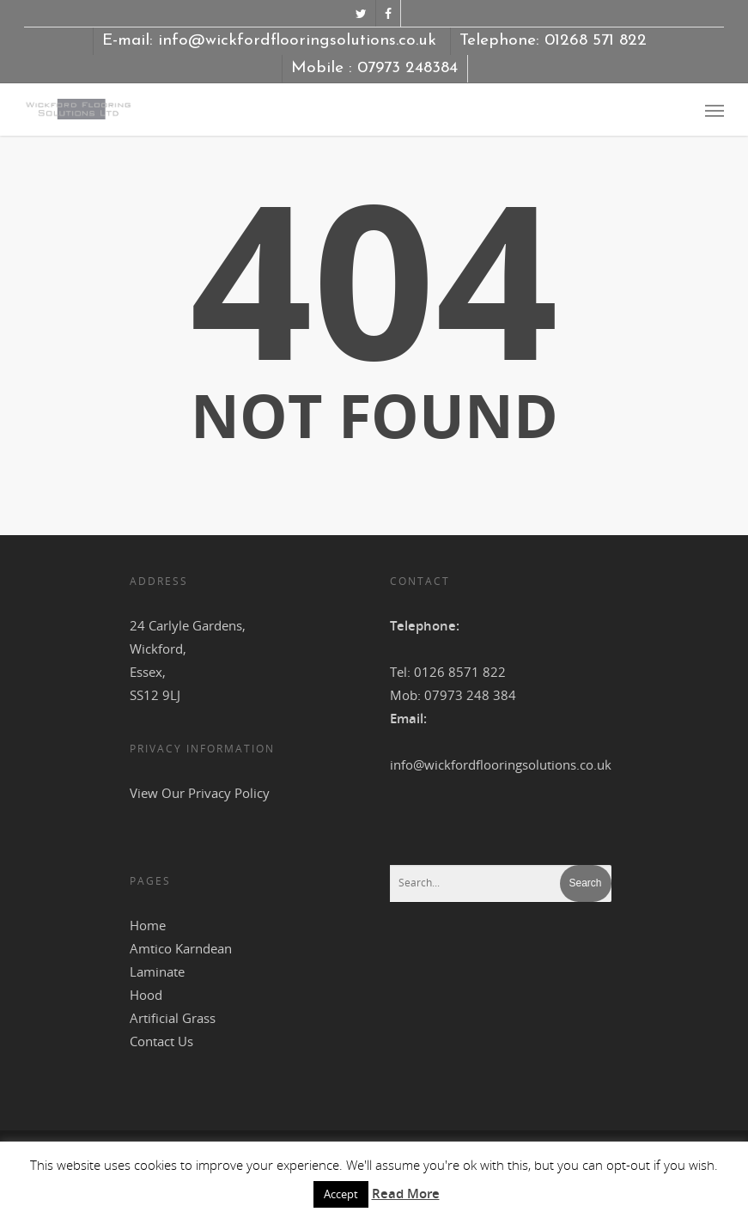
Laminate (157, 971)
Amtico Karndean (181, 948)
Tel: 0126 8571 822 (448, 671)
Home (148, 925)
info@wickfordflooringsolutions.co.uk (500, 764)
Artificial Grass (173, 1017)
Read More (406, 1193)
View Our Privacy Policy (200, 792)
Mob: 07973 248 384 (453, 694)
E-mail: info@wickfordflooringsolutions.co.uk (269, 41)
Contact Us (161, 1041)
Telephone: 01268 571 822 (553, 41)
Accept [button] (341, 1194)
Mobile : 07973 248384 (374, 68)
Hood (146, 994)
